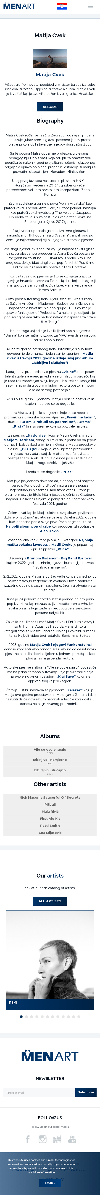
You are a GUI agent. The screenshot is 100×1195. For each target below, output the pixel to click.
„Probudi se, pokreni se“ (53, 422)
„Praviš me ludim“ (80, 417)
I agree (50, 1183)
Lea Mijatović (50, 833)
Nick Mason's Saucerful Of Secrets (50, 797)
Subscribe (86, 1092)
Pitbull (50, 805)
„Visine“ (69, 372)
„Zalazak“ (74, 690)
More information (44, 1172)
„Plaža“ (18, 426)
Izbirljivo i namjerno (50, 761)
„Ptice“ (67, 472)
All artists (50, 901)
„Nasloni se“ (36, 435)
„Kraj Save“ (66, 676)
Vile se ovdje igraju (50, 751)
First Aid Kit (50, 819)
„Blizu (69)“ (30, 449)
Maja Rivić (50, 812)
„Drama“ (84, 422)
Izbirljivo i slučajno (50, 772)
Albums (50, 107)
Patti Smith (50, 826)
